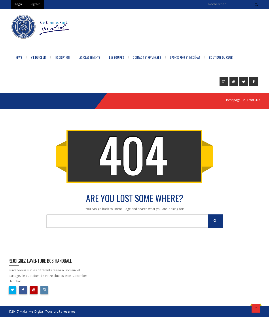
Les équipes (116, 57)
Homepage (233, 100)
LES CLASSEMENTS (89, 57)
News (18, 57)
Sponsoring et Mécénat (185, 57)
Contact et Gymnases (147, 57)
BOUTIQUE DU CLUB (221, 57)
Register (35, 4)
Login (18, 4)
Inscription (62, 57)
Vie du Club (38, 57)
